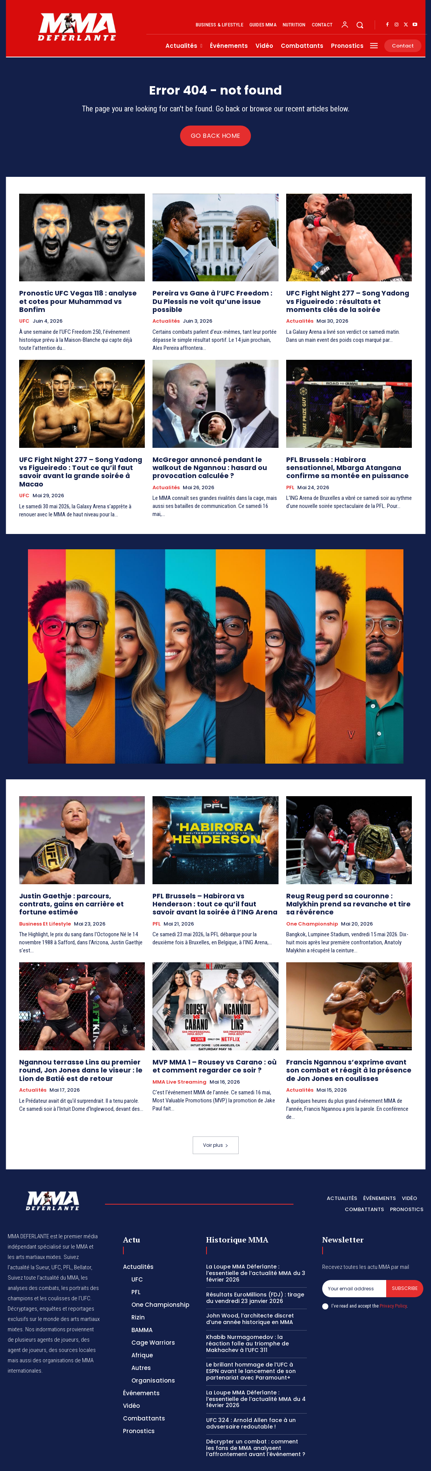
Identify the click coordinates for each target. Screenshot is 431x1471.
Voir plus (215, 1118)
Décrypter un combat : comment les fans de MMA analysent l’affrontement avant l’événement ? (255, 1421)
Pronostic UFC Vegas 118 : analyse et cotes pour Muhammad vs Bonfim (74, 298)
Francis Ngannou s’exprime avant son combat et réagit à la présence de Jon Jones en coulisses (345, 1045)
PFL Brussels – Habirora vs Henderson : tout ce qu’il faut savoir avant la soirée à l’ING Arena (214, 890)
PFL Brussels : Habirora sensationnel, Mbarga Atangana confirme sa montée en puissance (346, 457)
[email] (354, 1261)
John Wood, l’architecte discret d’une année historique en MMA (250, 1292)
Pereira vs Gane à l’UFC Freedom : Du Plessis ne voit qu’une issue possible (208, 298)
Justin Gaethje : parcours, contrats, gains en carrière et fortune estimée (75, 886)
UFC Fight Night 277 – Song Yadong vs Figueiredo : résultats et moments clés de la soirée (345, 302)
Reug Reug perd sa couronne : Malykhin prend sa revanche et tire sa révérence (346, 886)
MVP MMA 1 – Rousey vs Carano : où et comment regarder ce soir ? (209, 1041)
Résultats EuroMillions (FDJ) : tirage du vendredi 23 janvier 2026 (255, 1271)
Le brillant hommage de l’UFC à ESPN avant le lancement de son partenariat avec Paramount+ (251, 1344)
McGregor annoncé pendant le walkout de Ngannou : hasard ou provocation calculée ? (213, 457)
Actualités (166, 313)
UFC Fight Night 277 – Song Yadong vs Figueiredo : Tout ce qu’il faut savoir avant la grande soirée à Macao (76, 457)
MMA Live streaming (179, 1056)
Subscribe (405, 1261)
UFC (24, 313)
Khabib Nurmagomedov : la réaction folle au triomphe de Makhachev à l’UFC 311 (247, 1316)
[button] (360, 25)
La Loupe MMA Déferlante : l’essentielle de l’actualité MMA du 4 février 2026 (256, 1372)
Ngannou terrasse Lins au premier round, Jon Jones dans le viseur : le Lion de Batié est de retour (78, 1045)
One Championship (312, 901)
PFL (290, 475)
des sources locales (72, 1323)
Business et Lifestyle (45, 901)
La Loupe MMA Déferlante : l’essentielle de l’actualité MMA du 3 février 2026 (255, 1246)
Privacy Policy (393, 1279)
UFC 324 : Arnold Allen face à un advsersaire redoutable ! (251, 1396)
